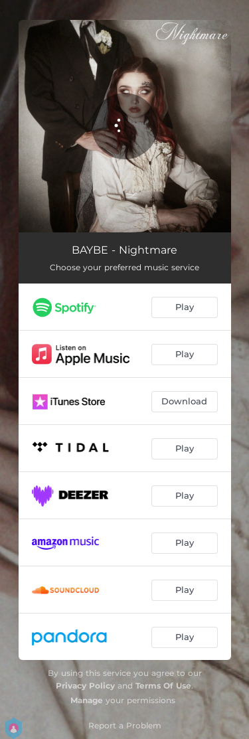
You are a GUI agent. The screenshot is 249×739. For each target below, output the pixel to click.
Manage (86, 700)
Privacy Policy (85, 686)
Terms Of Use (163, 686)
